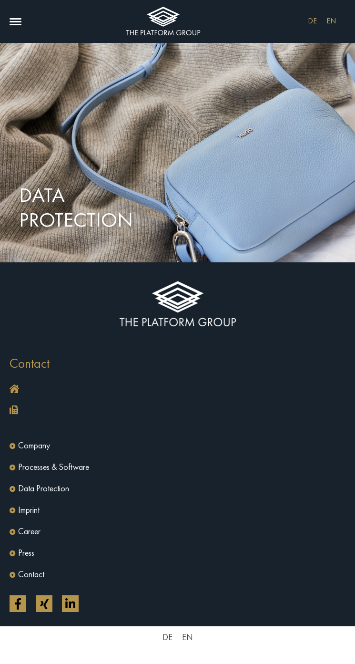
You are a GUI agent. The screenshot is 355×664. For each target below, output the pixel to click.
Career (29, 532)
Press (26, 553)
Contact (31, 575)
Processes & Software (53, 467)
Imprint (29, 510)
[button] (15, 22)
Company (34, 446)
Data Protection (43, 489)
